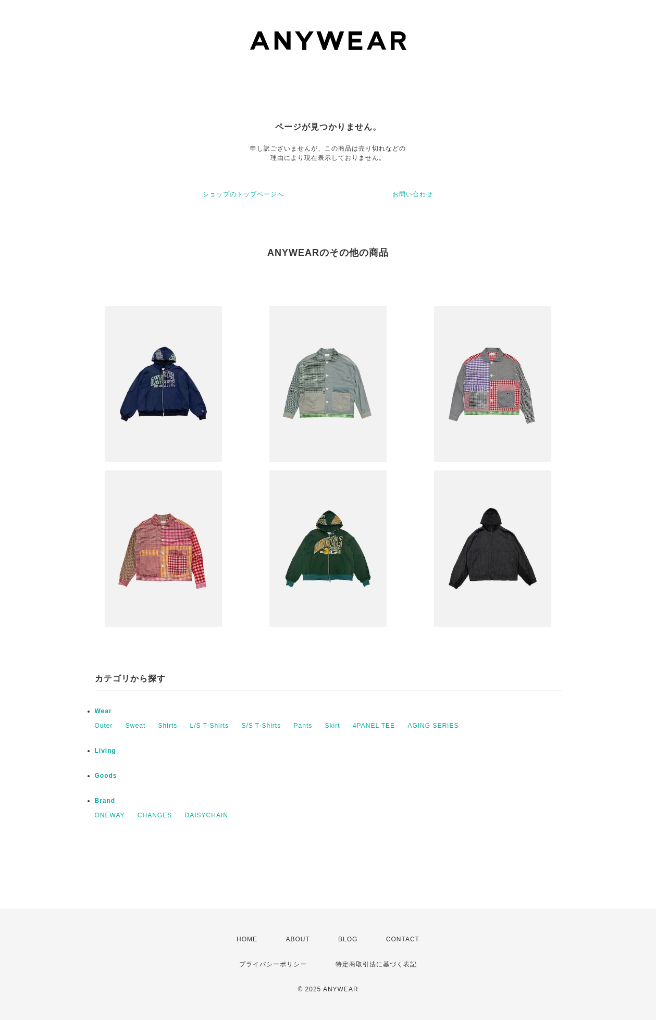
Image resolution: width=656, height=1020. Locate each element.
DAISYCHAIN (206, 815)
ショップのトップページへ (243, 194)
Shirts (168, 725)
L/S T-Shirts (209, 725)
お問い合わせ (412, 194)
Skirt (332, 725)
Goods (106, 775)
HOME (247, 939)
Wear (103, 711)
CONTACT (402, 939)
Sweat (135, 725)
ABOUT (298, 939)
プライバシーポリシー (273, 964)
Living (105, 750)
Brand (105, 800)
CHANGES (155, 815)
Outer (104, 725)
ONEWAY (110, 815)
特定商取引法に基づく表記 (376, 964)
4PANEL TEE (374, 725)
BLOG (347, 939)
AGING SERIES (433, 725)
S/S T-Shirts (261, 725)
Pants (303, 725)
